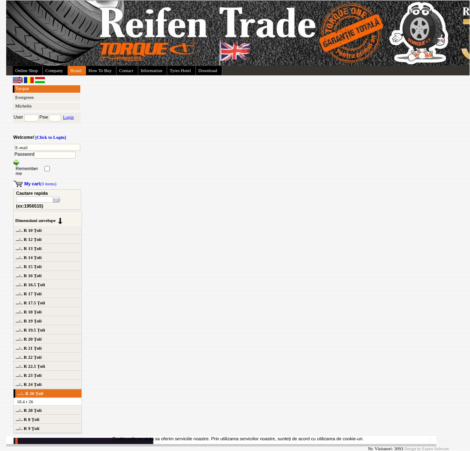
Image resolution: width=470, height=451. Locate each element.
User (18, 117)
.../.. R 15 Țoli (29, 266)
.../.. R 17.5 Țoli (30, 302)
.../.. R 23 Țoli (29, 375)
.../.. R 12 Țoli (29, 239)
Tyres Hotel (180, 70)
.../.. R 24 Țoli (29, 384)
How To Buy (100, 70)
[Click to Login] (50, 137)
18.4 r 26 (25, 401)
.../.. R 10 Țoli (29, 230)
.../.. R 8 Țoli (27, 419)
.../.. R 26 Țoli (30, 393)
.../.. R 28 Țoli (29, 410)
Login (68, 117)
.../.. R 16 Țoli (29, 275)
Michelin (23, 105)
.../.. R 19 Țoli (29, 320)
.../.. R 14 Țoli (29, 257)
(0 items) (40, 183)
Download (207, 70)
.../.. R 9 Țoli (27, 428)
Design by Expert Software (426, 448)
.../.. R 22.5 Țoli (30, 366)
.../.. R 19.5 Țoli (30, 329)
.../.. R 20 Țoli (29, 338)
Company (54, 70)
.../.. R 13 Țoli (29, 248)
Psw (44, 117)
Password (24, 154)
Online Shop (26, 70)
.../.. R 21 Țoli (29, 348)
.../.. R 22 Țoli (29, 357)
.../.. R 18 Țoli (29, 311)
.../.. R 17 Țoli (29, 293)
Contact (126, 70)
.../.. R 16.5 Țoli (30, 284)
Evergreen (24, 97)
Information (152, 70)
